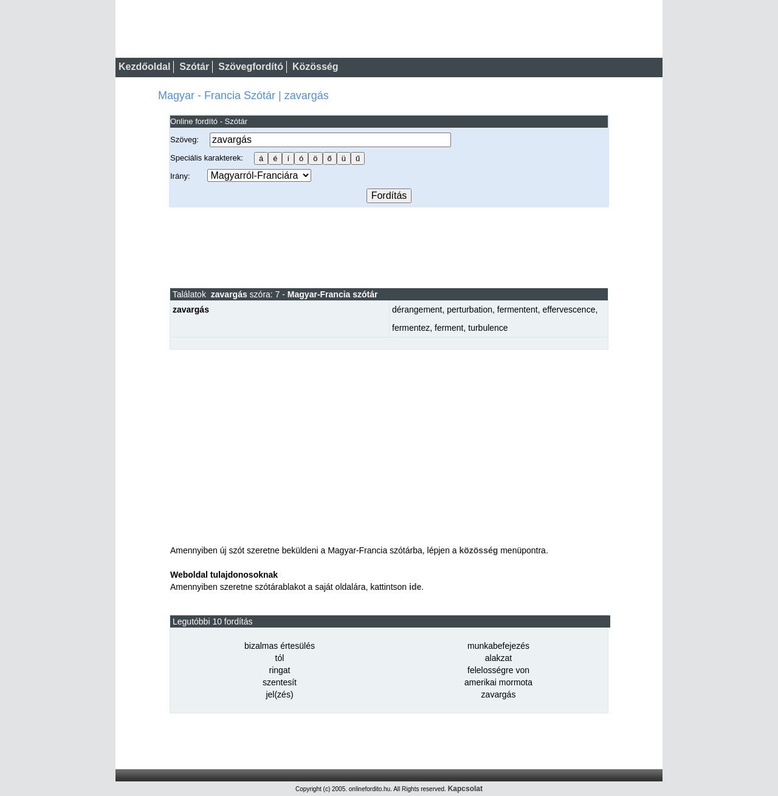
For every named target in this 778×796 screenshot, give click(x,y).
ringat (279, 670)
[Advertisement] (389, 247)
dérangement (417, 309)
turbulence (488, 328)
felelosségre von (498, 670)
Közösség (315, 66)
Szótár (194, 66)
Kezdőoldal (144, 66)
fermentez (411, 328)
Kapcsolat (465, 788)
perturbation (469, 309)
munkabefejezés (498, 646)
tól (279, 658)
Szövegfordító (250, 66)
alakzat (498, 658)
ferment (449, 328)
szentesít (280, 682)
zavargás (498, 694)
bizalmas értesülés (279, 646)
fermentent (517, 309)
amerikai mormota (498, 682)
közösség (478, 550)
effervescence (569, 309)
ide (415, 587)
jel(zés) (279, 694)
